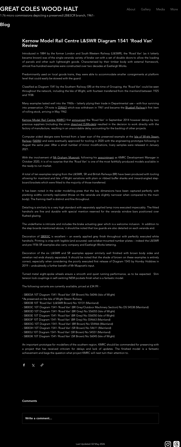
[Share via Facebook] (24, 365)
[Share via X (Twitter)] (33, 365)
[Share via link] (42, 365)
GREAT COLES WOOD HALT (39, 8)
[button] (131, 9)
